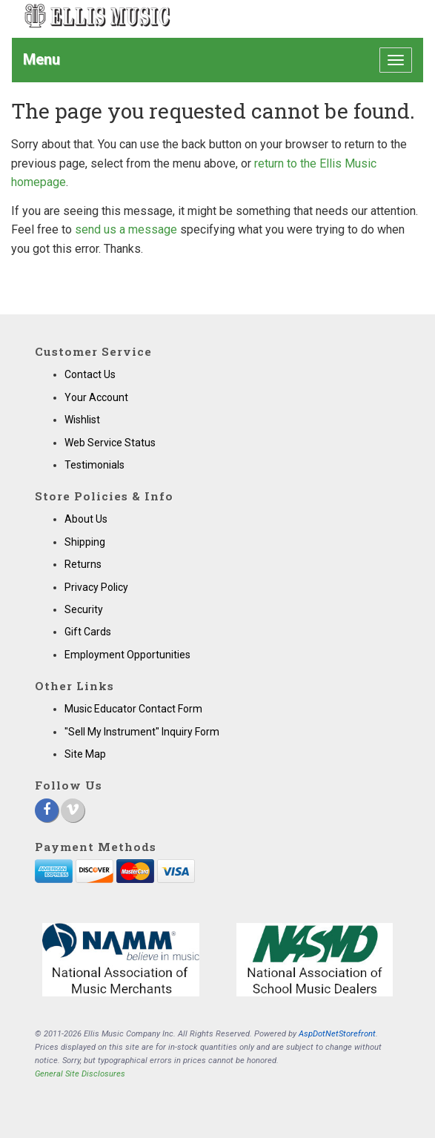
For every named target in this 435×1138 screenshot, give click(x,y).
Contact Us (90, 374)
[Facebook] (47, 810)
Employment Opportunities (127, 655)
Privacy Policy (96, 587)
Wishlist (82, 420)
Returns (83, 564)
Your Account (96, 397)
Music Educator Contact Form (133, 709)
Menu (41, 59)
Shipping (84, 542)
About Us (85, 519)
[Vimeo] (72, 810)
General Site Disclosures (80, 1074)
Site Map (85, 754)
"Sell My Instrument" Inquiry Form (141, 732)
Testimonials (94, 465)
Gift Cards (87, 632)
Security (83, 609)
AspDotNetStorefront (337, 1034)
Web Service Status (110, 443)
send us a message (126, 229)
